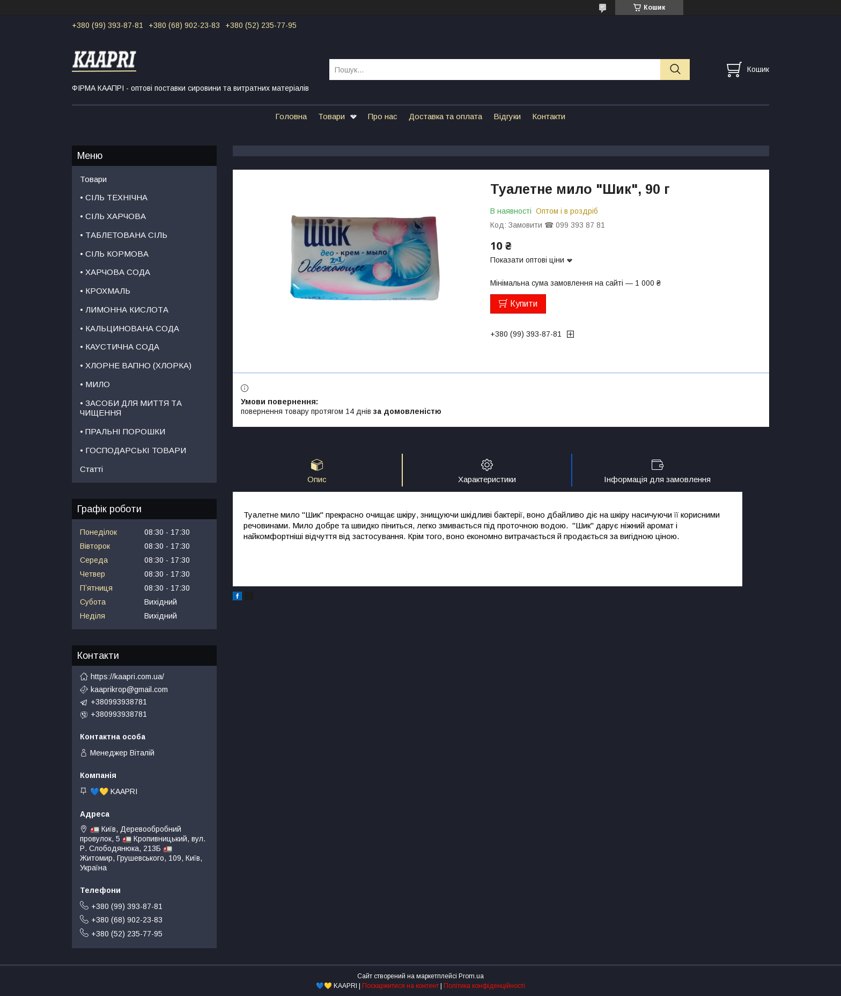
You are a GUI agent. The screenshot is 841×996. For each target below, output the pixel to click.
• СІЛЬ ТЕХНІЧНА (113, 197)
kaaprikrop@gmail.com (129, 689)
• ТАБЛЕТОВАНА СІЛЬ (123, 234)
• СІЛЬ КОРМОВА (114, 253)
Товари (331, 116)
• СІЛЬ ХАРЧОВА (113, 216)
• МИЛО (95, 384)
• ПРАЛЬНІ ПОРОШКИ (122, 431)
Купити (523, 303)
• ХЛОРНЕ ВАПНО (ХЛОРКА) (135, 365)
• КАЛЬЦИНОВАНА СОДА (129, 328)
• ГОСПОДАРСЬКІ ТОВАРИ (133, 450)
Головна (291, 116)
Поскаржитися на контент (400, 986)
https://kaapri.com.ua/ (127, 676)
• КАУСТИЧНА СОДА (119, 346)
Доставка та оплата (445, 116)
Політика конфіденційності (484, 986)
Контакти (548, 116)
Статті (91, 469)
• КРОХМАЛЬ (105, 290)
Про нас (382, 116)
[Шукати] (675, 69)
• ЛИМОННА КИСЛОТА (124, 309)
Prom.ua (471, 976)
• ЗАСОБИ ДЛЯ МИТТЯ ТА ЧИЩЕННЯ (131, 408)
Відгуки (507, 116)
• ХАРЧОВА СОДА (115, 272)
